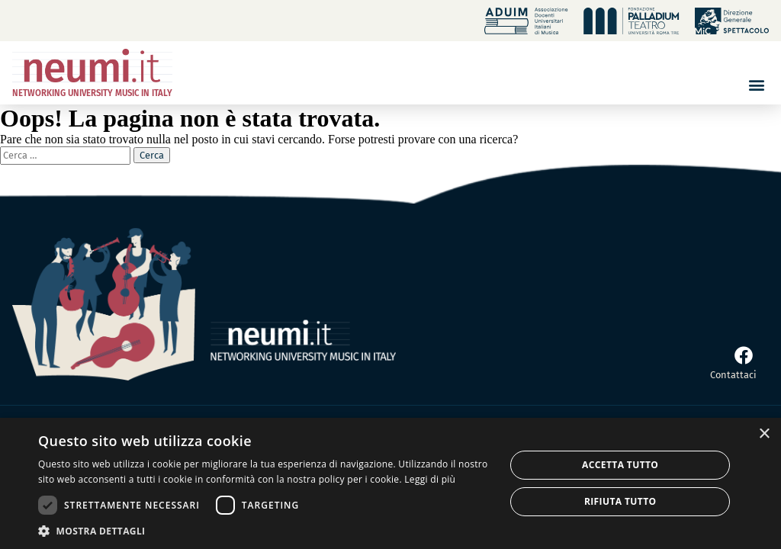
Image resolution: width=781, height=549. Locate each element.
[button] (756, 85)
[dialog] (390, 483)
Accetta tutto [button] (620, 464)
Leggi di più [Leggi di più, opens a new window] (429, 479)
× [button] (764, 434)
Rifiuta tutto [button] (620, 501)
